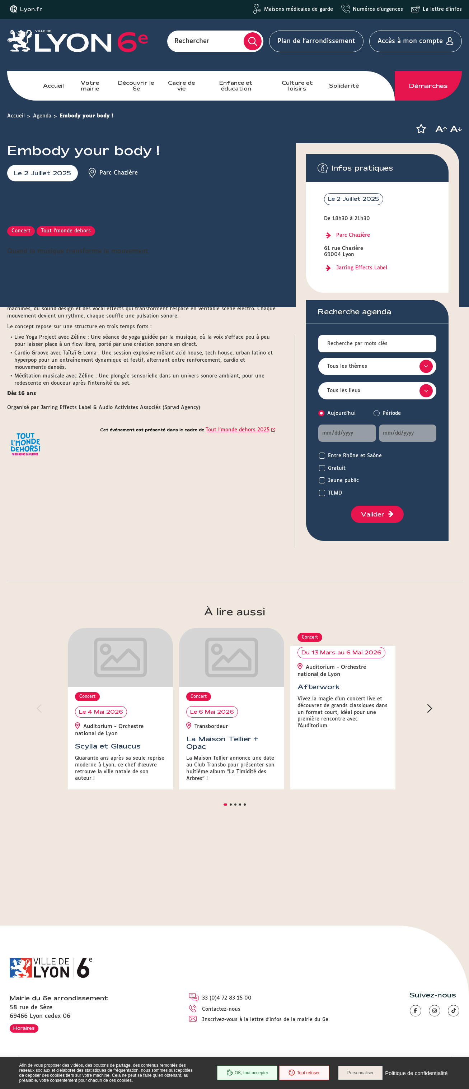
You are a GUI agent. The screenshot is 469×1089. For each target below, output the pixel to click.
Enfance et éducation (236, 86)
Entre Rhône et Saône (355, 455)
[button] (421, 129)
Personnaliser (360, 1072)
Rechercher (192, 41)
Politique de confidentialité (416, 1073)
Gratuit (337, 468)
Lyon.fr (31, 9)
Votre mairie (90, 86)
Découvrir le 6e (136, 86)
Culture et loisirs (297, 86)
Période (392, 413)
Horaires (24, 1027)
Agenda (42, 116)
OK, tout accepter (247, 1073)
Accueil (53, 86)
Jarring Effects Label (361, 267)
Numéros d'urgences (378, 9)
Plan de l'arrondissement (316, 41)
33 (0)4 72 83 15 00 (227, 998)
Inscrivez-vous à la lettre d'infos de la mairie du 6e (265, 1019)
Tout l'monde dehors (66, 372)
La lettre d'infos (442, 9)
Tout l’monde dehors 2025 (237, 571)
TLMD (335, 493)
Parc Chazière (353, 235)
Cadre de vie (181, 86)
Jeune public (343, 480)
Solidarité (344, 86)
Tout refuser (304, 1073)
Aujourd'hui (341, 413)
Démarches (428, 86)
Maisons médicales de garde (298, 9)
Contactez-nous (221, 1009)
